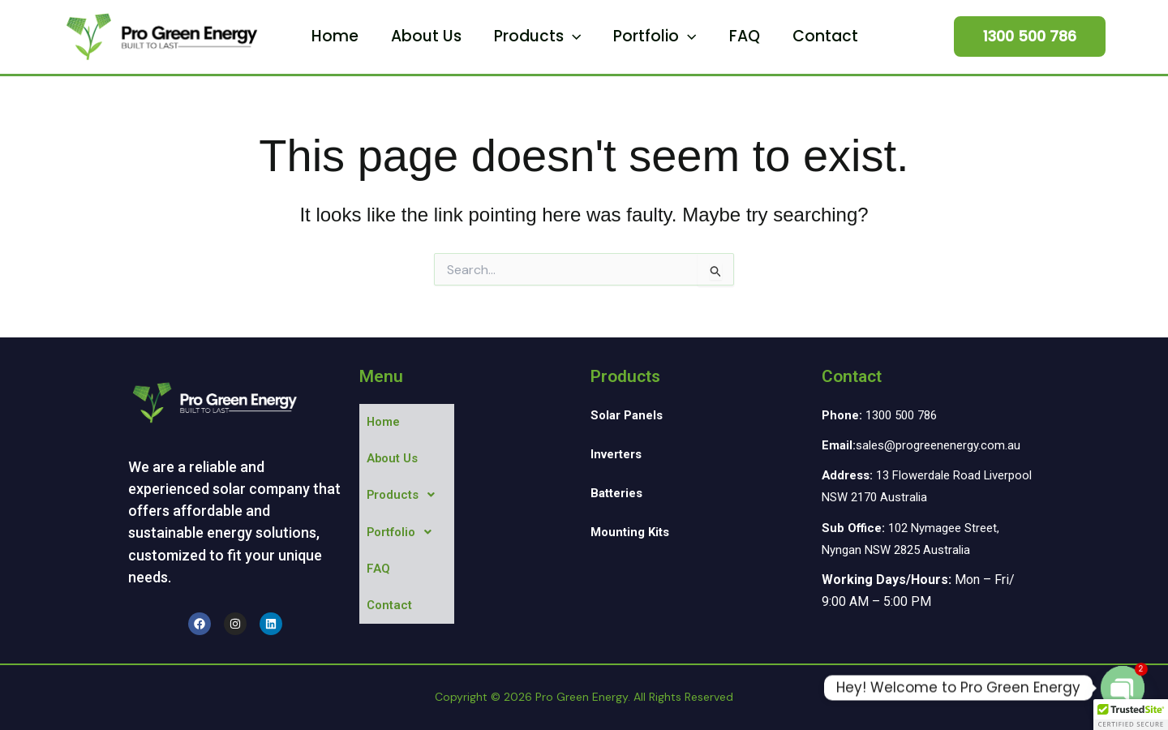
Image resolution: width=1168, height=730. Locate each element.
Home (374, 36)
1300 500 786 (884, 415)
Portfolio (646, 36)
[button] (579, 36)
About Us (449, 36)
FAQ (719, 36)
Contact (784, 36)
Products (544, 36)
